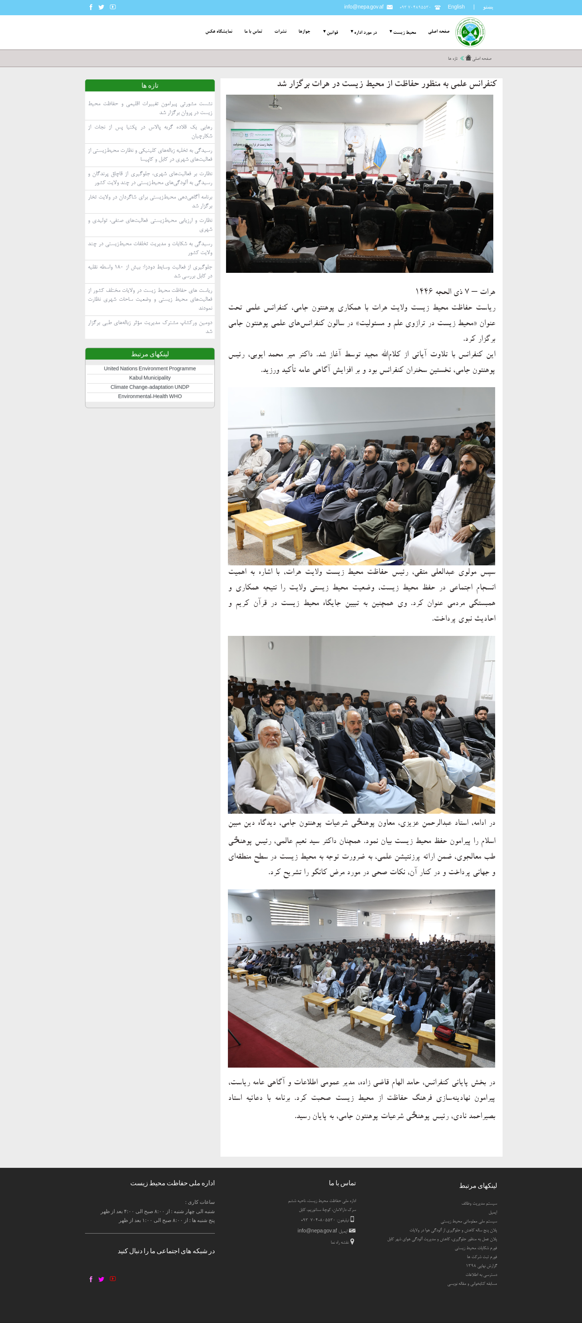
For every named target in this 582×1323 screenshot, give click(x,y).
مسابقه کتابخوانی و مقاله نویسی (472, 1284)
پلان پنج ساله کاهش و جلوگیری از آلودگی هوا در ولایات (453, 1230)
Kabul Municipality (149, 413)
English (456, 7)
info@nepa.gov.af (363, 7)
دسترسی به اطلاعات (481, 1275)
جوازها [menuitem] (304, 32)
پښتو (488, 7)
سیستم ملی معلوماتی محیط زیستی (469, 1221)
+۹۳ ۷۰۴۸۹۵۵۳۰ (415, 7)
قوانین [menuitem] (332, 32)
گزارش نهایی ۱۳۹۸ (481, 1266)
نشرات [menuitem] (280, 32)
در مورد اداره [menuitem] (365, 32)
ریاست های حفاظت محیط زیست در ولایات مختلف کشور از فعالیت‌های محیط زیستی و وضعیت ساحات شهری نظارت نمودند (149, 345)
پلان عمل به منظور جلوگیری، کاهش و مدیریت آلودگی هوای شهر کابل (442, 1239)
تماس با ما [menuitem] (253, 32)
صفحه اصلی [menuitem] (438, 32)
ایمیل (492, 1212)
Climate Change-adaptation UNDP (149, 421)
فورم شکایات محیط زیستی (476, 1248)
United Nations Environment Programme (149, 406)
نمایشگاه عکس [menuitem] (218, 32)
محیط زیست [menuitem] (404, 32)
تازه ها (453, 59)
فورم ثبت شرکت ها (482, 1257)
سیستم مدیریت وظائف (479, 1203)
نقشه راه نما (340, 1242)
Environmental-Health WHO (149, 429)
